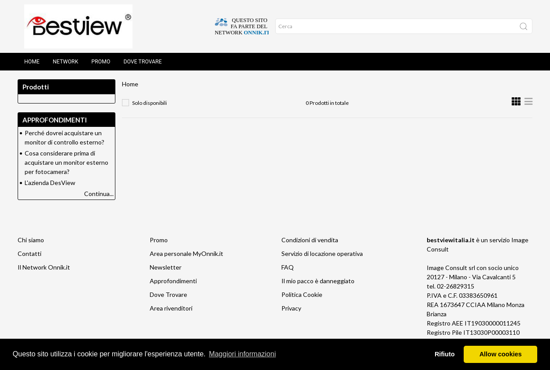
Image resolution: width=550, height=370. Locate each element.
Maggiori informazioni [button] (242, 354)
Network (65, 62)
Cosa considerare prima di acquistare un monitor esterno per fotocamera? (66, 162)
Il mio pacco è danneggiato (317, 281)
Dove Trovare (168, 294)
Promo (101, 62)
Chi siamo (31, 240)
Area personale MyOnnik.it (186, 253)
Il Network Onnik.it (44, 267)
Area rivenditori (171, 308)
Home (32, 62)
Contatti (29, 253)
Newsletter (165, 267)
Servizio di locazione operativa (322, 253)
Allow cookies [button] (501, 354)
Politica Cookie (301, 294)
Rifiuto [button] (445, 354)
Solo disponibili (149, 103)
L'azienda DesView (50, 182)
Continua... (99, 193)
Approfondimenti (173, 281)
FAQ (287, 267)
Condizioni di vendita (309, 240)
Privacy (291, 308)
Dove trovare (142, 62)
